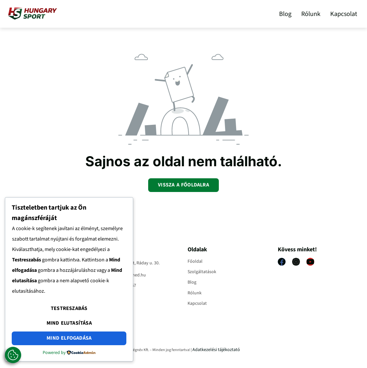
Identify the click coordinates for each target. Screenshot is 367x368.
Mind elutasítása (69, 323)
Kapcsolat (343, 14)
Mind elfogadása (69, 338)
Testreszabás (69, 308)
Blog (285, 14)
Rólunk (310, 14)
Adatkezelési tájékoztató (216, 349)
